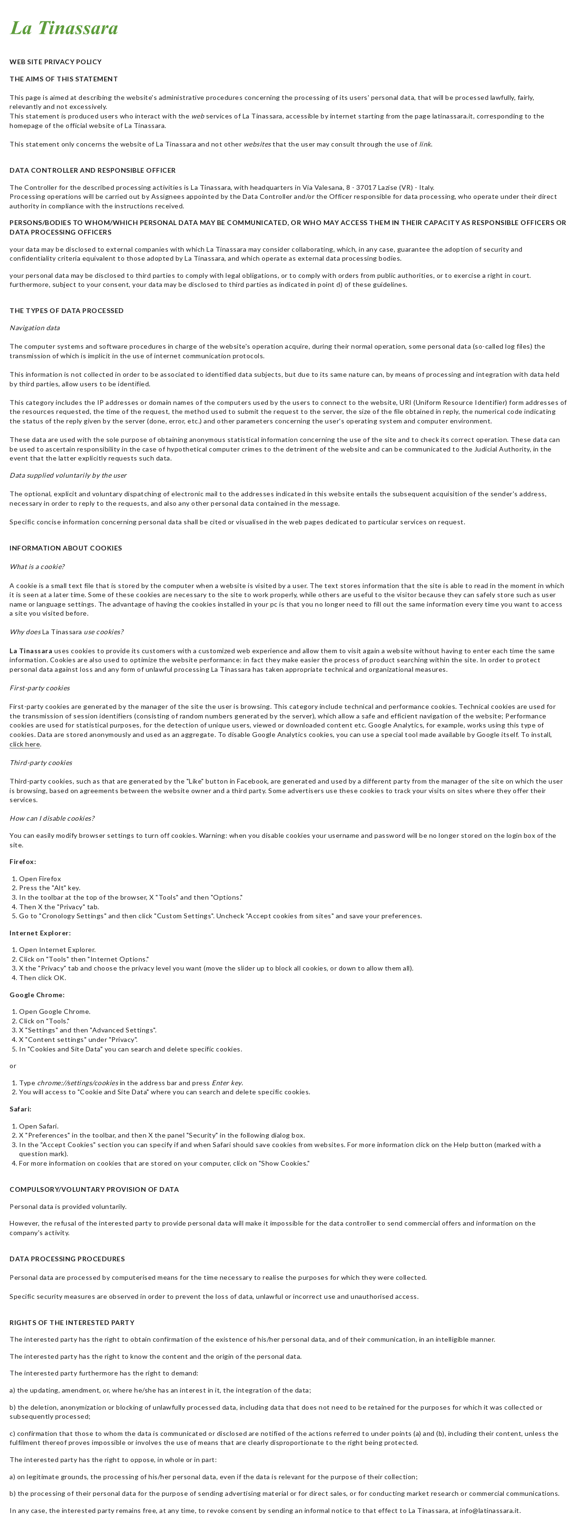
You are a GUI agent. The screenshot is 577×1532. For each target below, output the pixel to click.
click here (25, 744)
